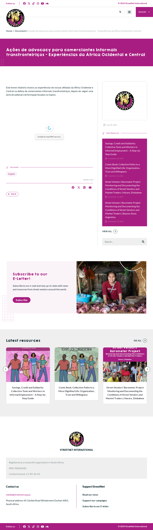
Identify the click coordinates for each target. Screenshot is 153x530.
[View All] (115, 231)
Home (9, 30)
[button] (120, 12)
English (11, 174)
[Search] (143, 241)
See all (137, 340)
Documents (21, 30)
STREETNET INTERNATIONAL (76, 449)
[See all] (145, 340)
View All (107, 231)
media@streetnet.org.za (18, 494)
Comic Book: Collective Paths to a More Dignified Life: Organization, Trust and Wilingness (122, 168)
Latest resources (23, 340)
